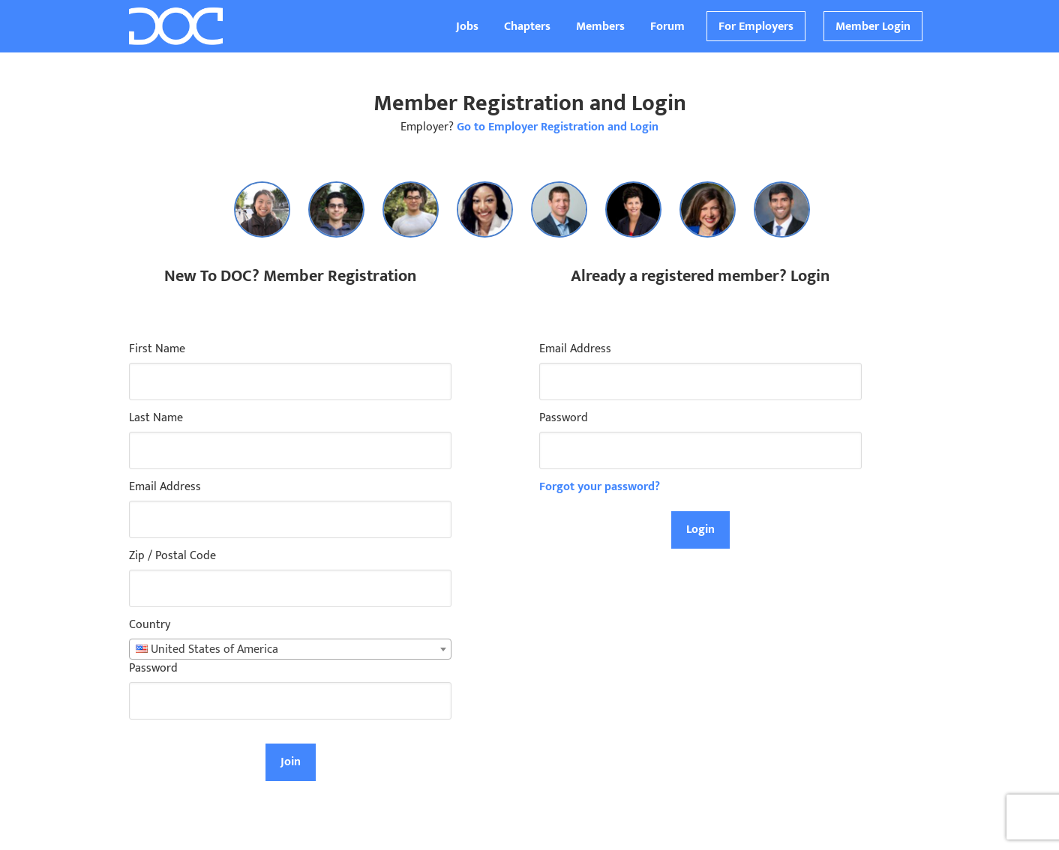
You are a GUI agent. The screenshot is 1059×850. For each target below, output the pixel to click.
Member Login (873, 26)
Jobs (467, 26)
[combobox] (290, 649)
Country (149, 625)
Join (290, 762)
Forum (667, 26)
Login (700, 529)
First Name (157, 349)
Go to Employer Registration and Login (557, 127)
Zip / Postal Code (172, 556)
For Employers (756, 26)
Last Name (156, 418)
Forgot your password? (599, 487)
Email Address (165, 487)
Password (153, 669)
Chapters (527, 26)
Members (600, 26)
